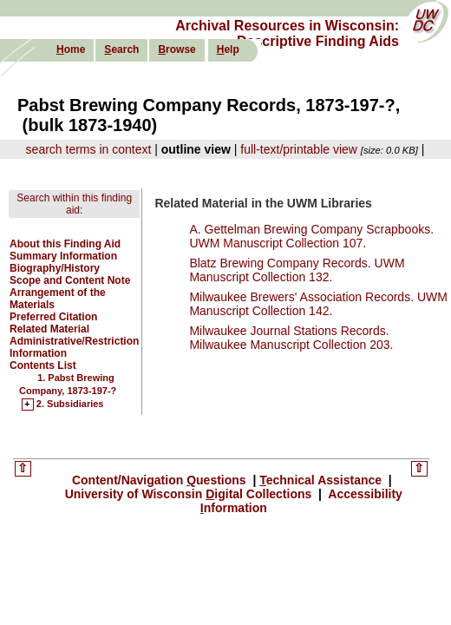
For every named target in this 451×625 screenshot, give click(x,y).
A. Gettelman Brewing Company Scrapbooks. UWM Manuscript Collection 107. (311, 236)
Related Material (49, 329)
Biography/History (55, 268)
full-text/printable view (298, 149)
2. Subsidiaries (70, 404)
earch (121, 49)
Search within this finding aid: (74, 204)
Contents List (43, 365)
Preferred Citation (53, 317)
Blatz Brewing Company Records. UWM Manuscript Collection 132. (296, 270)
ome (70, 49)
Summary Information (63, 256)
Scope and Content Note (70, 280)
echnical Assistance (322, 480)
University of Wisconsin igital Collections (190, 494)
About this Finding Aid (65, 244)
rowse (176, 49)
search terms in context (89, 149)
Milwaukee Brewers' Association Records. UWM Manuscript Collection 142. (318, 304)
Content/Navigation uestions (161, 480)
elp (228, 49)
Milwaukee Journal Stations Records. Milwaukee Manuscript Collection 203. (291, 338)
